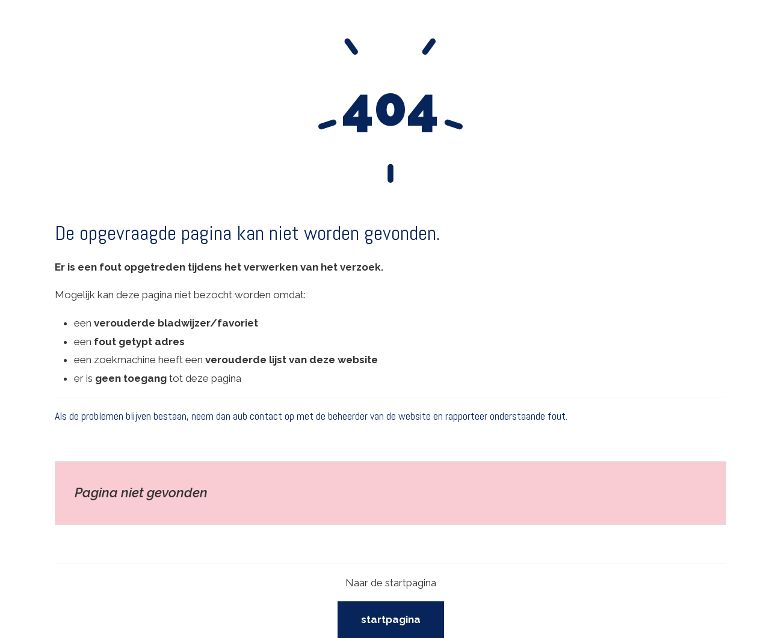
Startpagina (391, 619)
